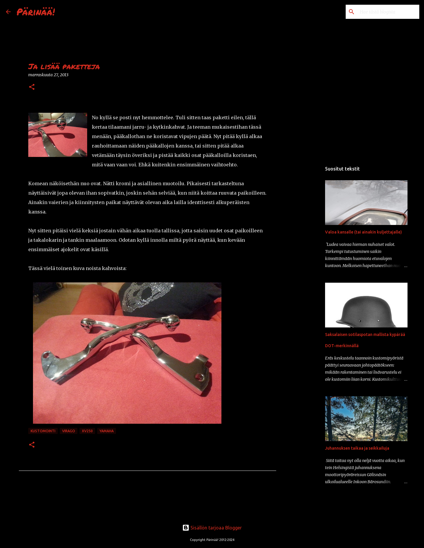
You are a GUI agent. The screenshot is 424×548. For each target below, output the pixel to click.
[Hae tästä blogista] (388, 12)
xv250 (87, 431)
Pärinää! (35, 11)
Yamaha (107, 431)
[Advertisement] (306, 254)
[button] (31, 87)
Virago (68, 431)
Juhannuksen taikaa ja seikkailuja (357, 448)
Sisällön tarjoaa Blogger (212, 527)
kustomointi (43, 431)
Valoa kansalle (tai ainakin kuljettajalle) (363, 232)
